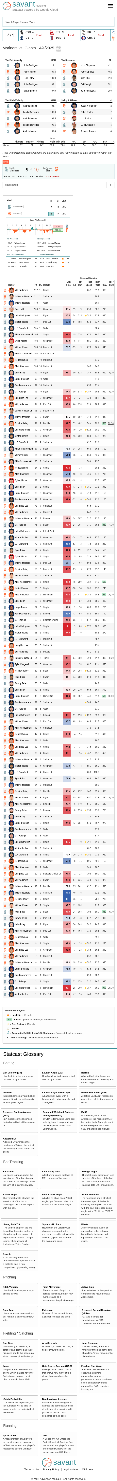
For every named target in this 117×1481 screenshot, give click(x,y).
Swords (7, 1254)
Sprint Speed (10, 1435)
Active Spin (87, 1287)
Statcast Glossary (23, 1054)
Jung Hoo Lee (21, 398)
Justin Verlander (89, 105)
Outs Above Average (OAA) (57, 1366)
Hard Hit (15, 1015)
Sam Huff (19, 309)
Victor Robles (30, 90)
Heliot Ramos (30, 71)
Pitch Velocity (10, 1287)
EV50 (84, 1112)
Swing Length (89, 1171)
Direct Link (9, 176)
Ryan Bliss (85, 78)
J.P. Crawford (21, 328)
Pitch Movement (51, 1287)
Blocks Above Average (54, 1399)
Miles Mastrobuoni (24, 334)
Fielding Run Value (91, 1366)
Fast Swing (17, 1024)
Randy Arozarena (23, 385)
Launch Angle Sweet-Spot (56, 1092)
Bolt (45, 1435)
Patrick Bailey (87, 71)
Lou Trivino (86, 118)
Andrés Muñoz (30, 105)
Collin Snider (87, 112)
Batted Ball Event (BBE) (94, 1092)
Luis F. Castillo (88, 124)
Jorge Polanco (22, 379)
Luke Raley (29, 78)
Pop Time (8, 1343)
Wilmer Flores (21, 347)
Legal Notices (71, 1469)
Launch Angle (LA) (52, 1072)
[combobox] (58, 22)
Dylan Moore (21, 341)
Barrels (85, 1072)
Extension (47, 1310)
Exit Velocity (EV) (12, 1072)
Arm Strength (49, 1343)
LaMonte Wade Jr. (23, 296)
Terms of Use (32, 1469)
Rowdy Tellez (21, 683)
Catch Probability (12, 1399)
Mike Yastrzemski (23, 353)
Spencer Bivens (88, 131)
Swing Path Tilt (11, 1224)
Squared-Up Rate (51, 1224)
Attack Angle (10, 1194)
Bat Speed (8, 1171)
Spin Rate (8, 1310)
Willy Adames (21, 290)
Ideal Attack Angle (52, 1194)
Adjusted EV (10, 1138)
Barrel (17, 1019)
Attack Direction (90, 1194)
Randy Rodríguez (31, 112)
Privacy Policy (51, 1469)
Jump (6, 1366)
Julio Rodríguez (31, 65)
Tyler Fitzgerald (22, 302)
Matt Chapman (88, 65)
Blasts (84, 1224)
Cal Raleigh (86, 84)
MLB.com (87, 1469)
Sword (15, 1028)
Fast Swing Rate (51, 1171)
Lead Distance (89, 1343)
